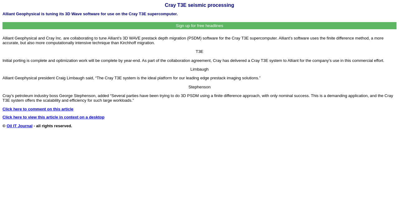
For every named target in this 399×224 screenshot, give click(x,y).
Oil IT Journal (19, 126)
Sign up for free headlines (199, 25)
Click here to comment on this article (38, 109)
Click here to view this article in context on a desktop (53, 117)
